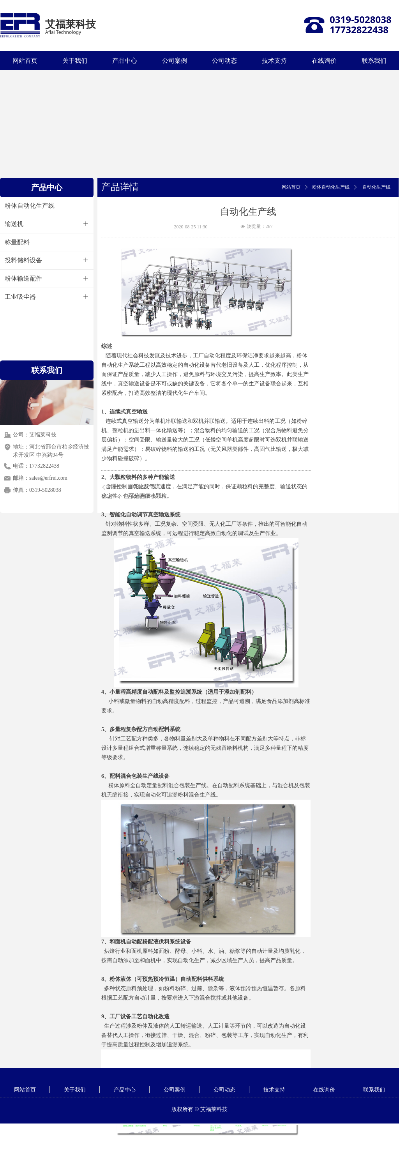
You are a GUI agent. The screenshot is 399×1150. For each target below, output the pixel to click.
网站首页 (291, 187)
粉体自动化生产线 (331, 187)
